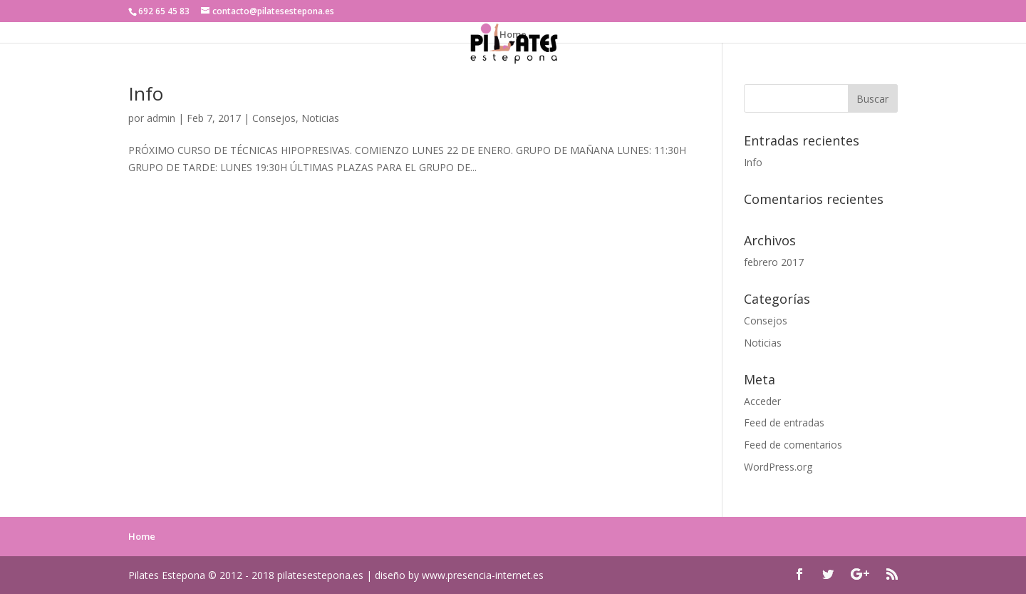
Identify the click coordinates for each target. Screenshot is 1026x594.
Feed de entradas (784, 422)
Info (145, 93)
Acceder (762, 401)
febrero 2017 (774, 262)
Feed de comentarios (793, 444)
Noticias (320, 118)
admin (161, 118)
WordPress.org (778, 466)
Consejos (274, 118)
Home (513, 35)
